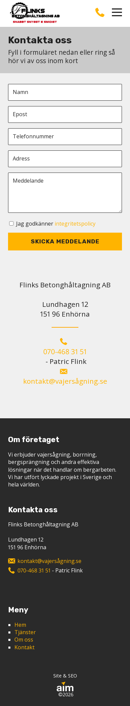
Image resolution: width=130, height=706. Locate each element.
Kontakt (24, 647)
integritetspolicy (75, 223)
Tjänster (25, 632)
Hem (20, 624)
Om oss (23, 639)
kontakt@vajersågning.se (65, 381)
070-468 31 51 (65, 351)
